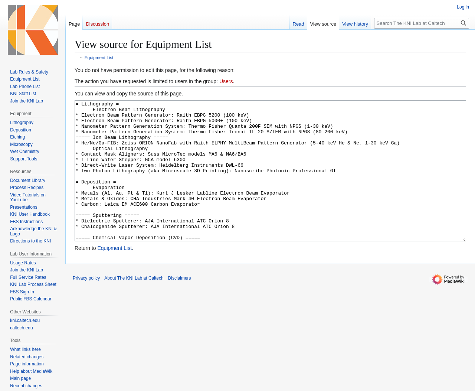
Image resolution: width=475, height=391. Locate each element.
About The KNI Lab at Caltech (133, 306)
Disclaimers (179, 306)
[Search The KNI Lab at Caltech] (421, 23)
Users (226, 81)
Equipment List (99, 57)
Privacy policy (86, 306)
